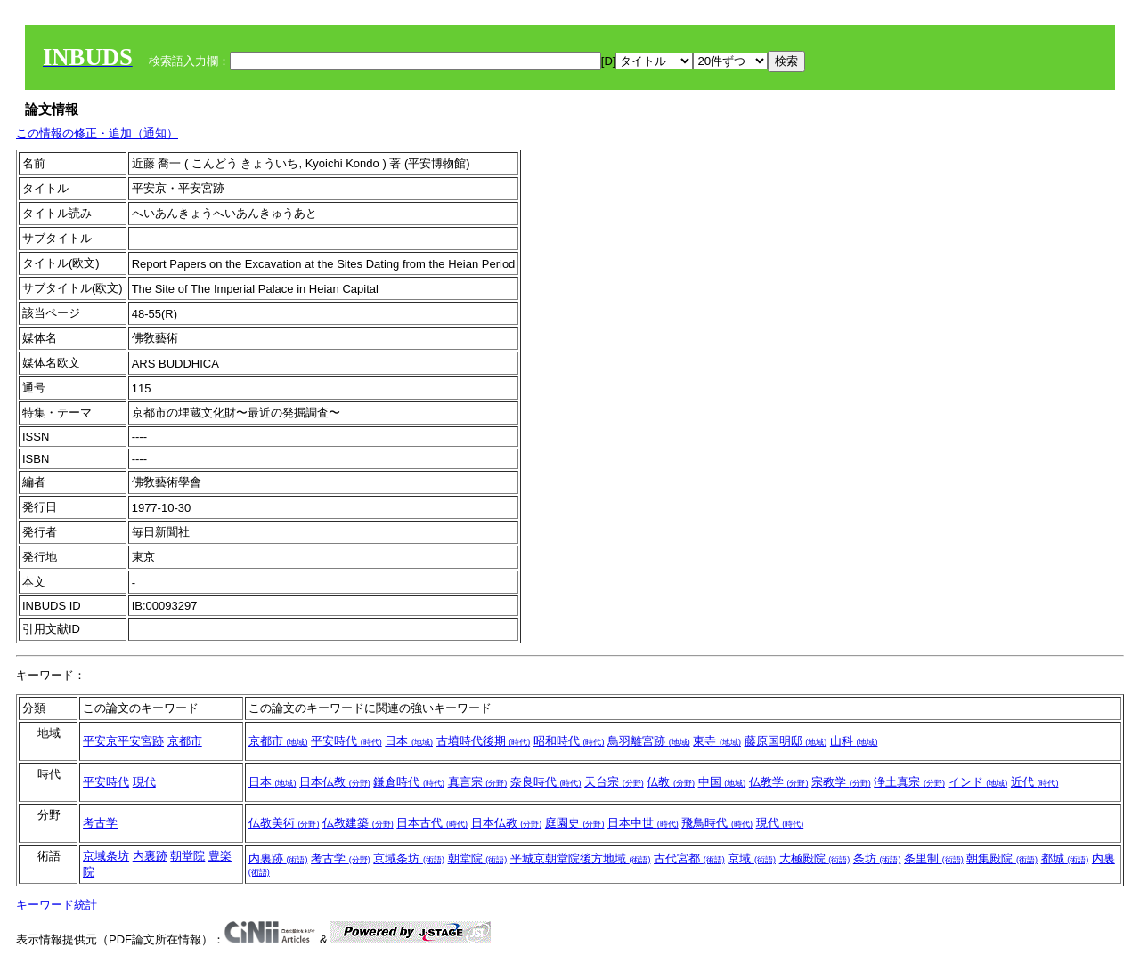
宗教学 (841, 782)
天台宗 (614, 782)
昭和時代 (569, 741)
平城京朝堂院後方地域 (580, 858)
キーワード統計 (56, 904)
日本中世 (643, 822)
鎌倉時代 (408, 782)
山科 (854, 741)
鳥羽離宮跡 (648, 741)
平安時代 (346, 741)
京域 (752, 858)
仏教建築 (358, 822)
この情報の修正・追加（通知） (97, 133)
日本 (409, 741)
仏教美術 (284, 822)
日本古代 (432, 822)
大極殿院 (815, 858)
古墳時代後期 (483, 741)
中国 (722, 782)
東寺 (717, 741)
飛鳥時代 (717, 822)
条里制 (934, 858)
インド (978, 782)
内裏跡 (150, 855)
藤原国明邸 (786, 741)
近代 (1035, 782)
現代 (144, 782)
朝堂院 (187, 855)
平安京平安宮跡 (123, 741)
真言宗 (478, 782)
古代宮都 (689, 858)
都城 (1065, 858)
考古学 (100, 822)
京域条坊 (106, 855)
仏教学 (779, 782)
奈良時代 (546, 782)
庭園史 (575, 822)
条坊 (877, 858)
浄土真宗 (909, 782)
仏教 (671, 782)
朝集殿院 (1002, 858)
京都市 (184, 741)
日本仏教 (334, 782)
